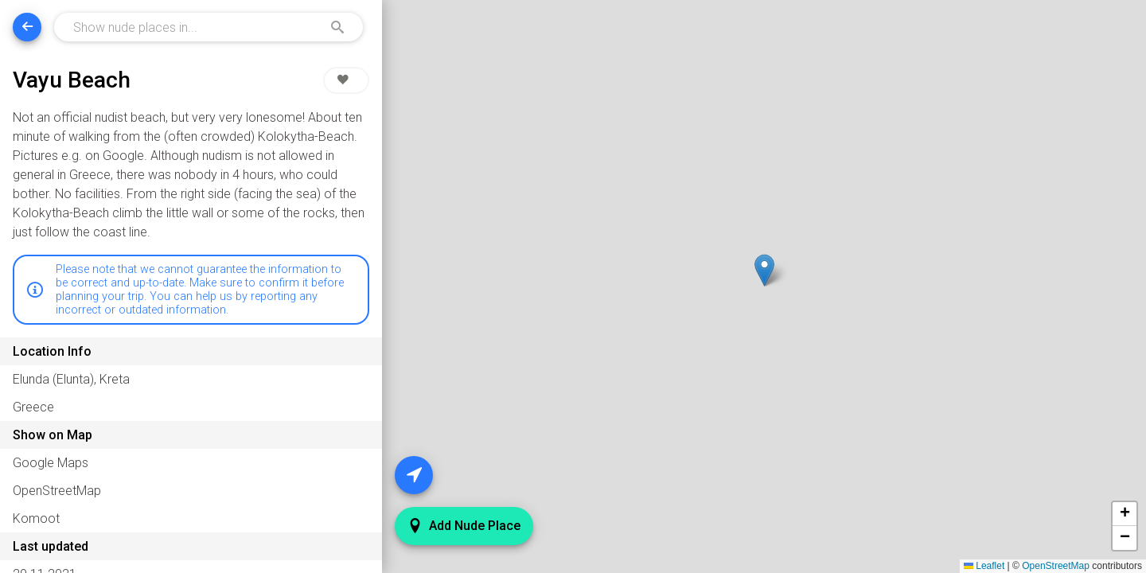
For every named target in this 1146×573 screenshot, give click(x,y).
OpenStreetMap (1055, 565)
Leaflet (984, 565)
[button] (764, 270)
